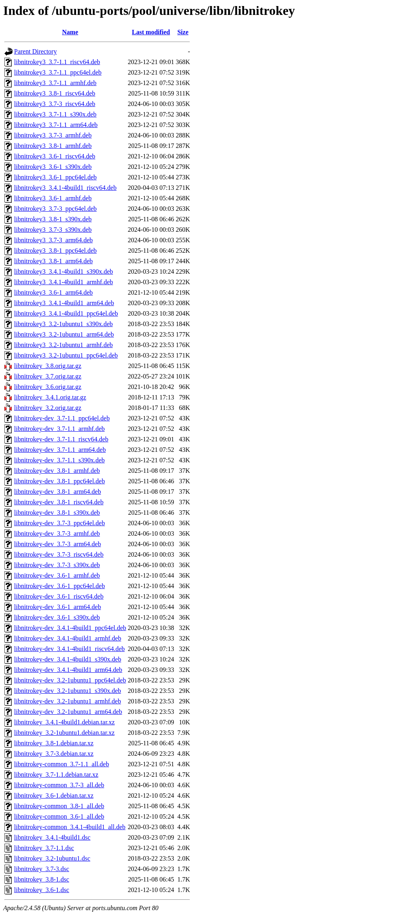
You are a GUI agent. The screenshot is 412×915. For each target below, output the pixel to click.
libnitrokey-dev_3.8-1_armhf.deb (57, 470)
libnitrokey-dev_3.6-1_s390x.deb (57, 617)
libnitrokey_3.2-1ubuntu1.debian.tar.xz (64, 732)
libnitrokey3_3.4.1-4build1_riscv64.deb (65, 187)
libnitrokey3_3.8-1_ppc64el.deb (55, 250)
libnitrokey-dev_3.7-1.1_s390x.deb (59, 460)
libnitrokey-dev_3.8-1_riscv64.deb (58, 502)
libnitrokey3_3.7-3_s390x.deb (53, 229)
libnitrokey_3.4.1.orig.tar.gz (50, 397)
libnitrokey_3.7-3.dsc (41, 868)
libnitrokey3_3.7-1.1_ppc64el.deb (57, 72)
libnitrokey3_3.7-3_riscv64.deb (54, 103)
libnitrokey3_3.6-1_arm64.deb (53, 292)
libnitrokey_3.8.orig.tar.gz (47, 365)
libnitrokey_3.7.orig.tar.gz (47, 376)
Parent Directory (35, 51)
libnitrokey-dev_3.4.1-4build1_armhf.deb (67, 638)
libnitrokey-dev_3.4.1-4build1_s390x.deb (67, 659)
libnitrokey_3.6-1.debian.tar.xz (53, 795)
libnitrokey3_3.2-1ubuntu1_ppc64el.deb (66, 355)
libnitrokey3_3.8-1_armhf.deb (53, 145)
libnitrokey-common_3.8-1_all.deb (59, 806)
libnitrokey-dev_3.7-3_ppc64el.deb (59, 523)
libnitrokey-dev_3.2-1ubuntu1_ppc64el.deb (70, 680)
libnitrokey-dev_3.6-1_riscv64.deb (58, 596)
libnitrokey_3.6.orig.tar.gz (47, 386)
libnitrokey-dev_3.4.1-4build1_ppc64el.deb (70, 627)
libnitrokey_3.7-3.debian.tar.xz (53, 753)
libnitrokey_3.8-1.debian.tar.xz (53, 743)
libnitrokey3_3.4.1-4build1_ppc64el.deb (66, 313)
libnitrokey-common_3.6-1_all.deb (59, 816)
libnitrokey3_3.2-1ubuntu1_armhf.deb (63, 344)
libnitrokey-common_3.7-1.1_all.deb (61, 764)
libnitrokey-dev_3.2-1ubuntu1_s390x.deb (67, 690)
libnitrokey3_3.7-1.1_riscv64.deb (57, 61)
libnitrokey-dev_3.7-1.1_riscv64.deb (61, 439)
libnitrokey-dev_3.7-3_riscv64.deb (58, 554)
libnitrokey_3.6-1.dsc (41, 889)
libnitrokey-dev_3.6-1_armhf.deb (57, 575)
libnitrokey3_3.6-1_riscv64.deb (54, 156)
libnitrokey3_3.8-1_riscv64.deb (54, 93)
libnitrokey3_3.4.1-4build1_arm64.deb (64, 302)
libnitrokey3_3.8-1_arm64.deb (53, 261)
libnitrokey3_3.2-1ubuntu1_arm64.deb (64, 334)
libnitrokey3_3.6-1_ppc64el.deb (55, 177)
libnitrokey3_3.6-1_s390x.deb (53, 166)
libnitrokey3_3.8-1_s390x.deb (53, 219)
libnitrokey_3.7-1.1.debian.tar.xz (56, 774)
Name (70, 32)
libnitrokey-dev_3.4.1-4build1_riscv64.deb (69, 648)
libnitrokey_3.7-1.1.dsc (44, 847)
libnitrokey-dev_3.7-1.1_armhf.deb (59, 428)
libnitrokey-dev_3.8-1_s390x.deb (57, 512)
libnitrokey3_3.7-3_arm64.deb (53, 240)
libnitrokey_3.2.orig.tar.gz (47, 407)
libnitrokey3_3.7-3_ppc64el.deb (55, 208)
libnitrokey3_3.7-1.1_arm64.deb (56, 124)
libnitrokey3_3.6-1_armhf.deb (53, 198)
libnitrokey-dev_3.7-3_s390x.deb (57, 564)
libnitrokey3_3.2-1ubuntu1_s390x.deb (63, 323)
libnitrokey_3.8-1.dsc (41, 879)
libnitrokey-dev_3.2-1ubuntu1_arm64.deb (68, 711)
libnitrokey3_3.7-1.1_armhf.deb (55, 82)
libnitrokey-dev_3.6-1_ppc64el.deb (59, 585)
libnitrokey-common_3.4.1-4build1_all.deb (70, 827)
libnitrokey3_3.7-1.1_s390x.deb (55, 114)
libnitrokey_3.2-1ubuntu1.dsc (52, 858)
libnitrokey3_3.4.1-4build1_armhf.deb (63, 282)
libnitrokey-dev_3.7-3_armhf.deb (57, 533)
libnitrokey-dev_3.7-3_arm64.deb (57, 544)
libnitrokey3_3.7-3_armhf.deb (53, 135)
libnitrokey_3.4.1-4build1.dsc (52, 837)
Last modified (151, 32)
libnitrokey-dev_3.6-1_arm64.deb (57, 606)
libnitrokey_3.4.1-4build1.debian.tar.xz (64, 722)
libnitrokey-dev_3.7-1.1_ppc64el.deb (62, 418)
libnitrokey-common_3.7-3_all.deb (59, 785)
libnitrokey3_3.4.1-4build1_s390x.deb (63, 271)
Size (183, 32)
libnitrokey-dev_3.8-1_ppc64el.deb (59, 481)
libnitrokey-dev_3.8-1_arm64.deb (57, 491)
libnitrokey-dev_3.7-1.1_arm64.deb (60, 449)
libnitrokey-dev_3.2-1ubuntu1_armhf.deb (67, 701)
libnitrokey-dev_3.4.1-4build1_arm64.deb (68, 669)
